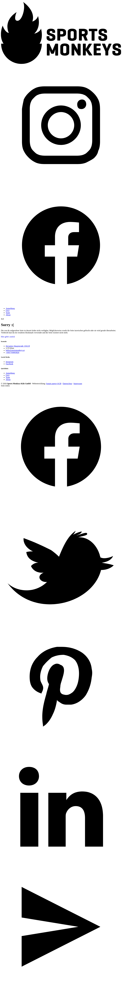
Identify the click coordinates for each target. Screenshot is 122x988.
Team (8, 313)
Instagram (9, 362)
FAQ (7, 311)
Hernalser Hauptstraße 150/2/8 (18, 346)
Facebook (9, 364)
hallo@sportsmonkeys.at (15, 350)
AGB (59, 384)
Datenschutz (67, 384)
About (8, 315)
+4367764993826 (12, 352)
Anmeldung (10, 308)
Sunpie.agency (51, 384)
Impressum (78, 384)
